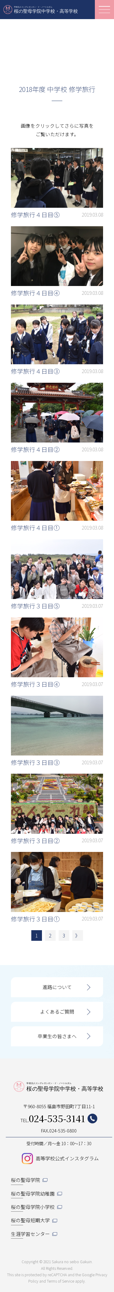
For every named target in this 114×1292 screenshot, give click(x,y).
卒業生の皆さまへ (57, 1036)
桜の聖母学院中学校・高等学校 (41, 9)
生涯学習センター (30, 1233)
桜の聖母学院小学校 (33, 1206)
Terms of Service (60, 1281)
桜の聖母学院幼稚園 (33, 1193)
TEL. (58, 1118)
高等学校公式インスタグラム (67, 1158)
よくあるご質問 (57, 1011)
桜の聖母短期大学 (30, 1220)
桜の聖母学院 (25, 1179)
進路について (57, 987)
